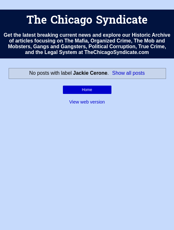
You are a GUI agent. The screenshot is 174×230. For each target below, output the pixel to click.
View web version (87, 101)
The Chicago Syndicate (87, 21)
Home (87, 90)
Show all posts (128, 73)
